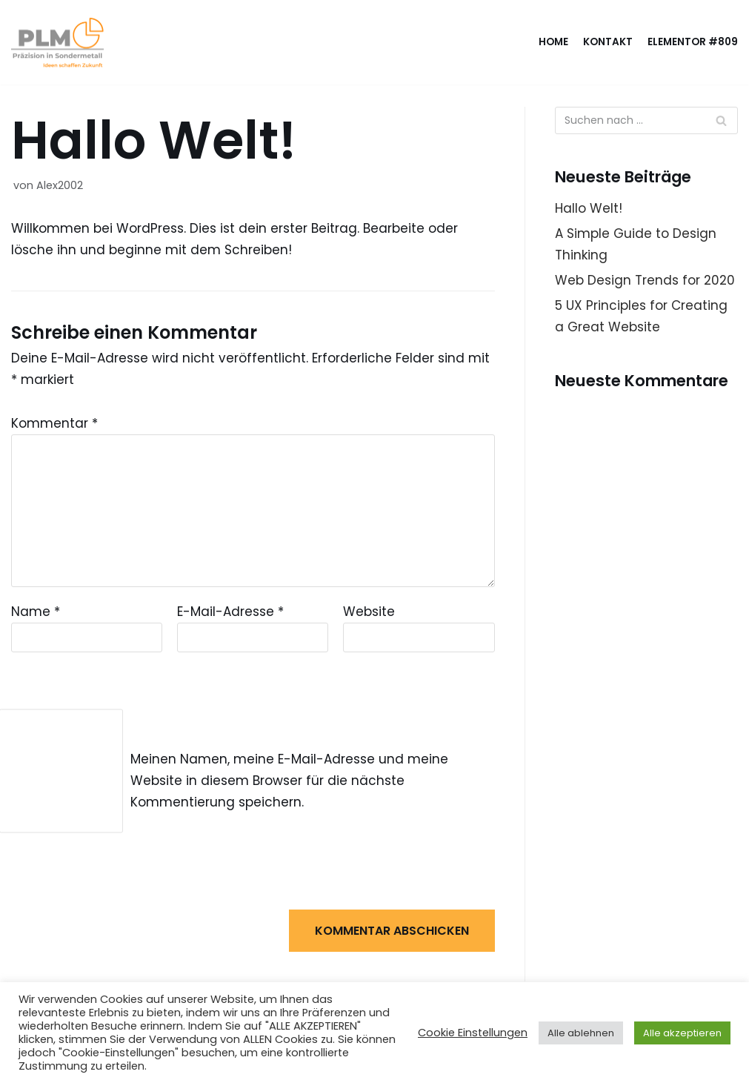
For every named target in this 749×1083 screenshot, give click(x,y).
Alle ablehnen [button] (580, 1033)
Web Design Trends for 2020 (645, 280)
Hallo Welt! (588, 208)
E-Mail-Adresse (230, 611)
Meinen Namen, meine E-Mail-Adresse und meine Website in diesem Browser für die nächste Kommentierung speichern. (289, 780)
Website (369, 611)
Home (553, 42)
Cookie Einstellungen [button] (472, 1032)
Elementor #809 (693, 42)
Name (35, 611)
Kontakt (608, 42)
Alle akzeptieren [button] (682, 1033)
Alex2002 (59, 185)
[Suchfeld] (721, 120)
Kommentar (54, 423)
